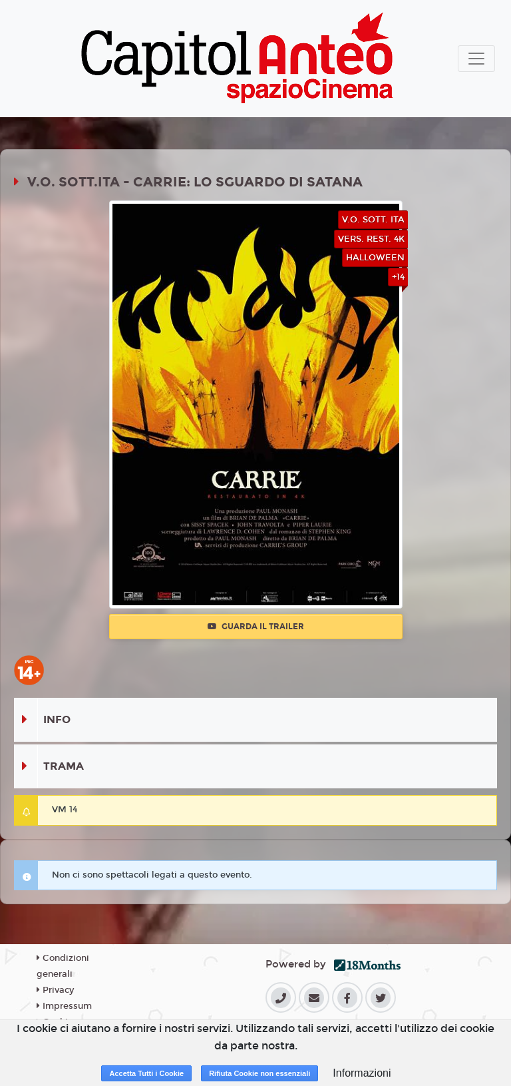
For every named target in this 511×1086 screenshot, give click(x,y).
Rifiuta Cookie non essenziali (259, 1073)
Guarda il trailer (256, 626)
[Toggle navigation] (476, 58)
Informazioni (362, 1073)
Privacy (55, 990)
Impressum (64, 1006)
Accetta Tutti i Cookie (146, 1073)
